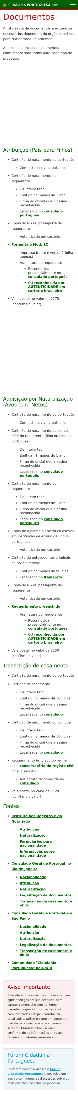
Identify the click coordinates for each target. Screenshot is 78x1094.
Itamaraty (53, 577)
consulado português (48, 277)
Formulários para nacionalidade (36, 843)
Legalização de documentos (46, 895)
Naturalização (33, 835)
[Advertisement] (39, 104)
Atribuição (29, 829)
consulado (53, 714)
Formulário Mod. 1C (29, 245)
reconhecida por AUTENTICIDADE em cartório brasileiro (46, 287)
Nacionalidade (33, 877)
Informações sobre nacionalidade (37, 854)
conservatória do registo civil (47, 766)
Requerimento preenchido (35, 606)
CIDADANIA (33, 5)
